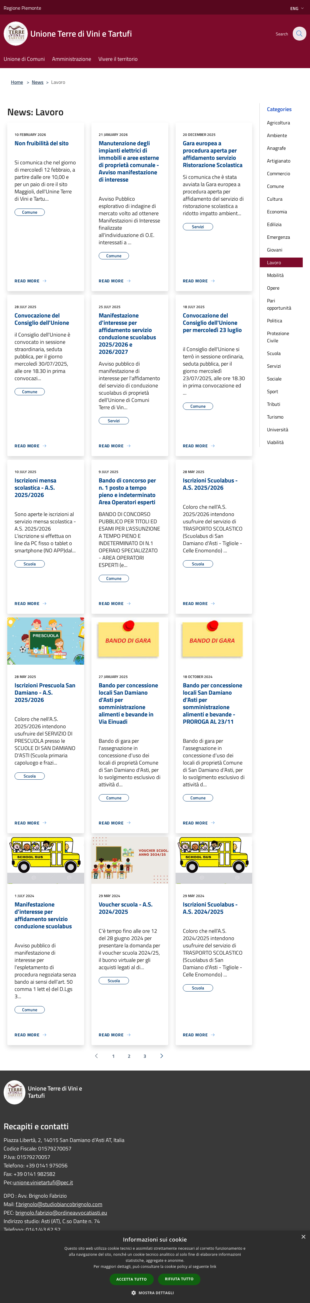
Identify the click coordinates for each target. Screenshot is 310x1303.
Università (277, 429)
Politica (274, 320)
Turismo (275, 416)
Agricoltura (278, 122)
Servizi (274, 366)
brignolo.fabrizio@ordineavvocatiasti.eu (61, 1213)
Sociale (274, 378)
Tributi (273, 404)
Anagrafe (276, 148)
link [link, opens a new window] (213, 1266)
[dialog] (155, 1267)
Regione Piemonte (22, 8)
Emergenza (278, 237)
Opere (273, 287)
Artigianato (278, 160)
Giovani (274, 249)
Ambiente (277, 135)
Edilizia (274, 224)
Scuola (274, 353)
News (38, 82)
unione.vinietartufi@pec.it (43, 1182)
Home (17, 82)
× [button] (303, 1237)
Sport (272, 391)
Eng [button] (297, 8)
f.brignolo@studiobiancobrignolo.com (59, 1204)
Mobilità (275, 275)
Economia (277, 211)
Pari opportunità (279, 304)
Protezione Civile (278, 337)
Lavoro (274, 262)
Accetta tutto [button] (132, 1279)
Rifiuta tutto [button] (179, 1279)
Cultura (274, 198)
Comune (275, 186)
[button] (155, 1293)
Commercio (278, 173)
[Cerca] (299, 33)
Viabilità (275, 442)
